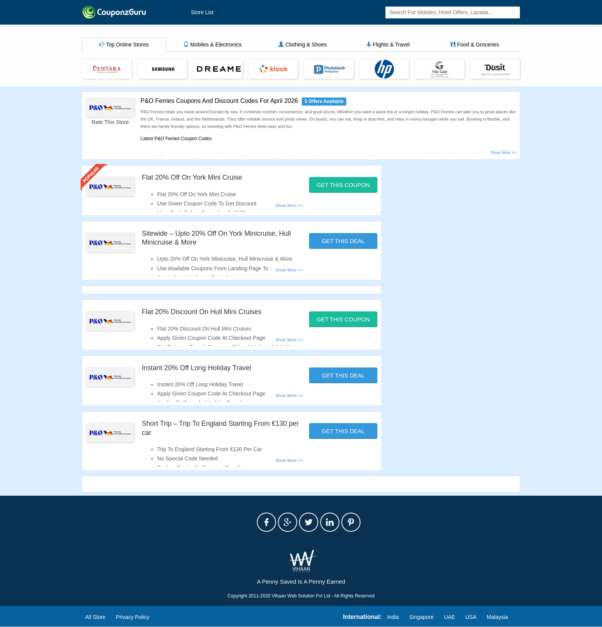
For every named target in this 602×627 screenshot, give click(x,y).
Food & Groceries (474, 45)
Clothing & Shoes (302, 45)
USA (470, 617)
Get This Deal (343, 241)
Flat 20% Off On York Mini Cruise (192, 177)
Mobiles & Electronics (213, 45)
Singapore (421, 617)
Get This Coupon (343, 185)
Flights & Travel (388, 45)
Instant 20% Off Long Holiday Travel (197, 368)
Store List (202, 12)
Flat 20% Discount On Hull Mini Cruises (202, 312)
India (393, 617)
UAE (449, 617)
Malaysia (497, 617)
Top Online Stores (124, 45)
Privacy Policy (132, 617)
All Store (95, 617)
